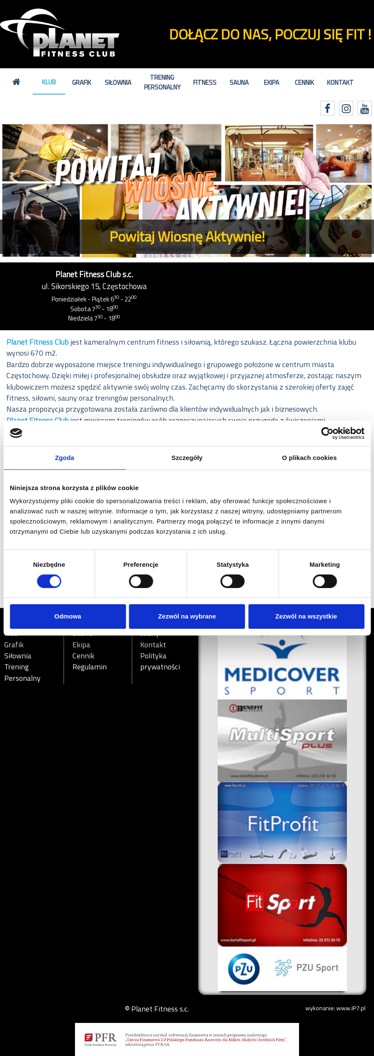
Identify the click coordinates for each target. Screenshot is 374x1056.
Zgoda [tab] (65, 457)
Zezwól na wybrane (187, 616)
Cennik (304, 82)
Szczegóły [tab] (187, 457)
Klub (49, 82)
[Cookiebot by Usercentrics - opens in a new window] (327, 433)
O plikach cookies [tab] (309, 457)
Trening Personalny (162, 82)
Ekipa (271, 82)
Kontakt (340, 82)
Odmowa (67, 616)
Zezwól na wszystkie (306, 616)
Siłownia (118, 82)
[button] (28, 191)
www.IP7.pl (351, 1007)
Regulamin (89, 666)
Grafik (81, 82)
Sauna (239, 82)
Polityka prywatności (160, 661)
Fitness (204, 82)
